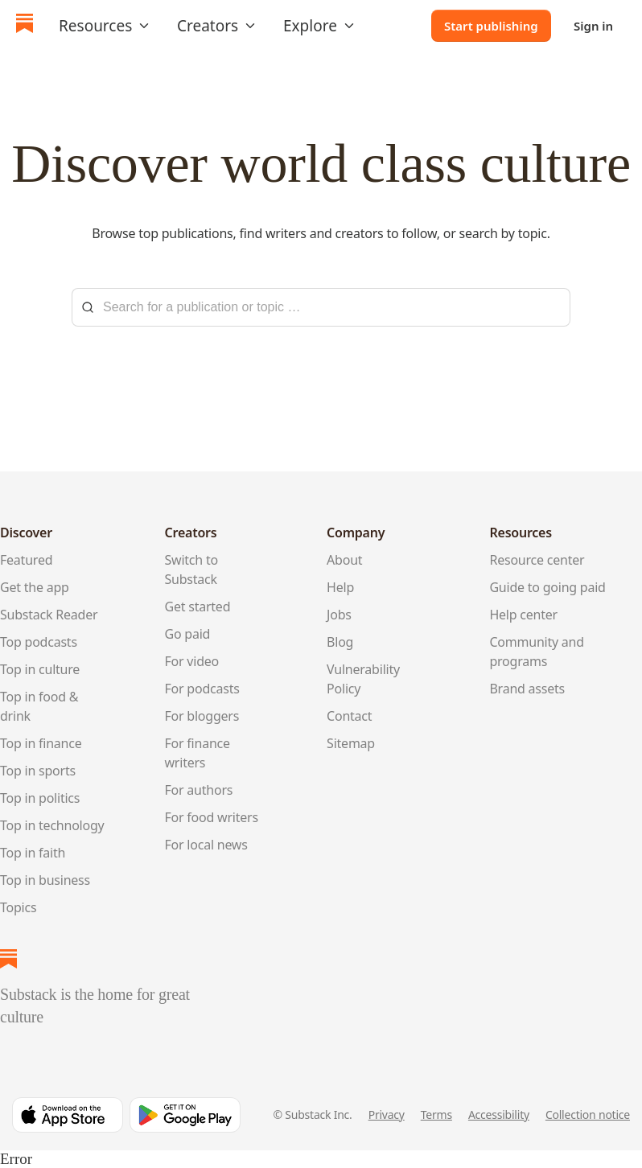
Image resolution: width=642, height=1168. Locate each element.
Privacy (386, 1114)
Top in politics (40, 798)
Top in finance (41, 743)
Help (340, 587)
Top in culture (40, 669)
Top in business (45, 880)
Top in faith (32, 853)
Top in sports (38, 770)
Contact (349, 716)
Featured (26, 560)
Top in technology (52, 825)
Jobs (339, 614)
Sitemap (351, 743)
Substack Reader (48, 614)
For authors (199, 790)
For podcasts (202, 688)
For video (192, 661)
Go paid (188, 634)
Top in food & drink (39, 706)
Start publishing (491, 26)
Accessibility (498, 1114)
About (344, 560)
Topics (18, 907)
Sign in (593, 26)
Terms (436, 1114)
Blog (340, 642)
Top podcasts (38, 642)
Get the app (34, 587)
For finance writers (197, 752)
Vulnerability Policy (363, 678)
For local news (206, 844)
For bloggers (202, 716)
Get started (198, 606)
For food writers (211, 817)
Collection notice (587, 1114)
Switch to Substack (191, 569)
